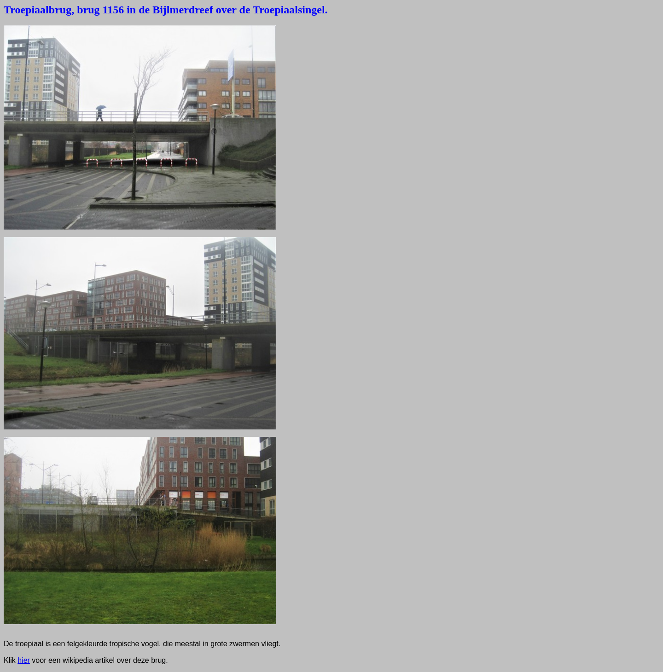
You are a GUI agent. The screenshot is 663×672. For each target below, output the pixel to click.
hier (23, 660)
